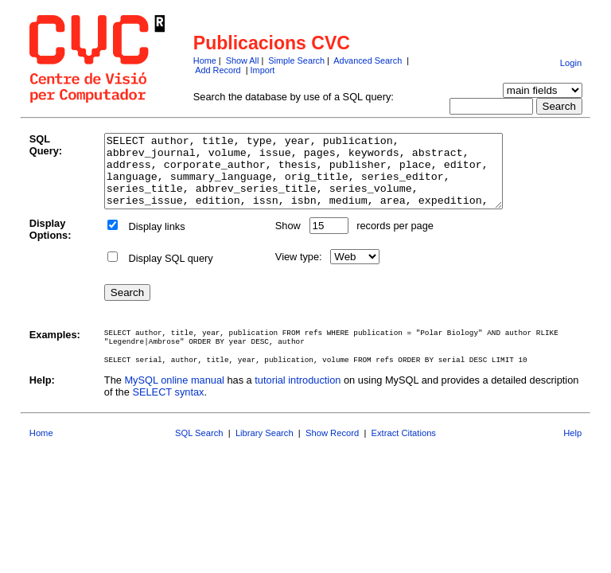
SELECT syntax (168, 406)
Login (571, 63)
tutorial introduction (298, 394)
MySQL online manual (174, 394)
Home (204, 60)
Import (263, 70)
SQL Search (199, 447)
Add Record (217, 70)
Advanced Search (367, 60)
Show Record (332, 447)
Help (572, 447)
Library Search (264, 447)
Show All (242, 60)
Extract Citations (404, 447)
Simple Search (296, 60)
